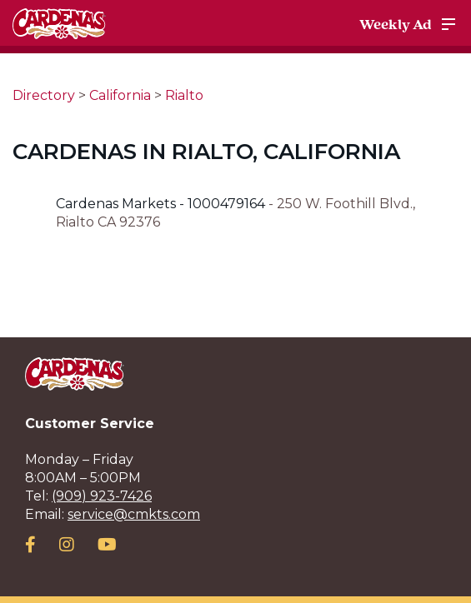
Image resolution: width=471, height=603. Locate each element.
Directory (44, 95)
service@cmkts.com (134, 514)
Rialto (184, 95)
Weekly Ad (395, 24)
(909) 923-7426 (102, 496)
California (120, 95)
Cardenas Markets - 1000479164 (162, 204)
